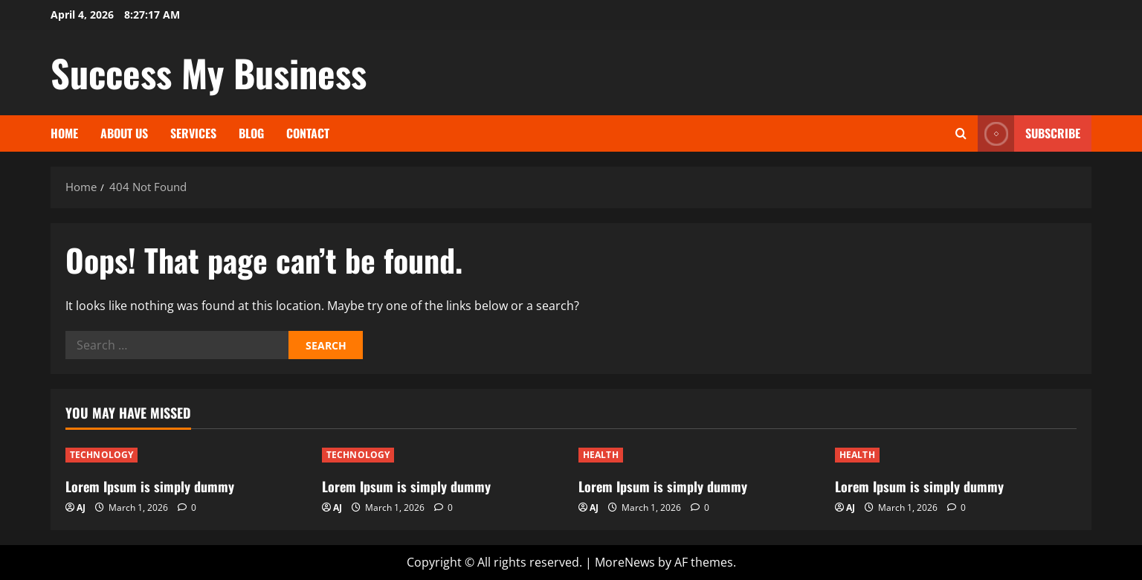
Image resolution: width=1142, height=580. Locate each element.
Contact (307, 133)
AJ (81, 507)
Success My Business (209, 72)
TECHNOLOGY (101, 454)
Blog (251, 133)
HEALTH (601, 454)
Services (193, 133)
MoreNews (625, 562)
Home (64, 133)
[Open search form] (961, 133)
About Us (124, 133)
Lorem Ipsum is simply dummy (149, 486)
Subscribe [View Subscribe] (1029, 133)
